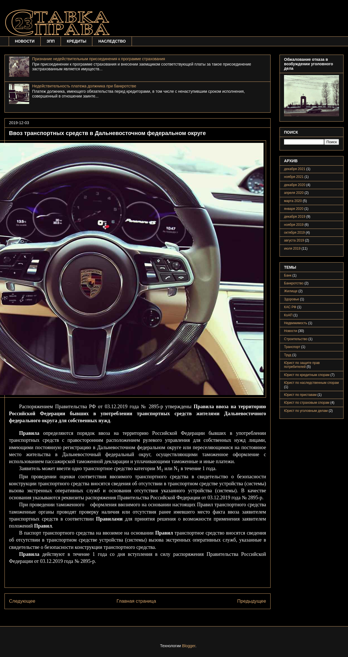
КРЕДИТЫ (76, 41)
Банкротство (293, 283)
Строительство (296, 339)
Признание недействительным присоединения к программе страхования (98, 59)
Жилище (290, 291)
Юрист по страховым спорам (306, 403)
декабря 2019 (294, 217)
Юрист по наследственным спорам (311, 383)
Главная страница (136, 601)
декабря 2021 (294, 169)
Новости (290, 331)
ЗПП (51, 41)
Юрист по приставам (300, 395)
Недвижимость (295, 323)
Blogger (188, 646)
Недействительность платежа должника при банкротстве (84, 86)
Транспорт (292, 347)
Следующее (22, 601)
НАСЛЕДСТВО (112, 41)
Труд (287, 355)
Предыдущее (251, 601)
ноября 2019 (294, 225)
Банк (287, 275)
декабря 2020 (294, 185)
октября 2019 (294, 233)
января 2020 (293, 209)
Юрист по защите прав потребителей (302, 365)
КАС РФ (290, 307)
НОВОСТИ (25, 41)
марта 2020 (293, 201)
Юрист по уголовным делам (306, 411)
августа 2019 (294, 240)
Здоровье (291, 299)
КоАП (288, 315)
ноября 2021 (294, 177)
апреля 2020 (294, 193)
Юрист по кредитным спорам (306, 375)
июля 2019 (292, 248)
